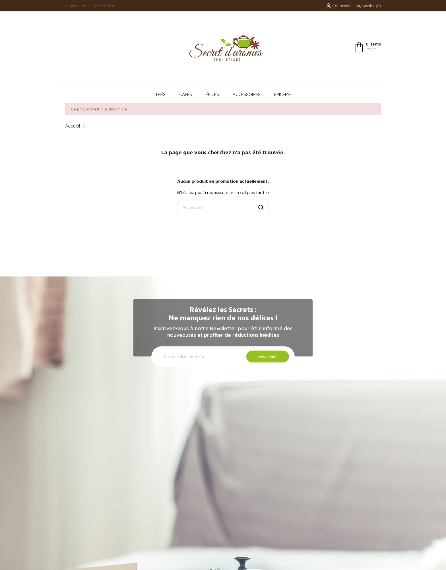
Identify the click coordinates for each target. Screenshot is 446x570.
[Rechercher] (223, 207)
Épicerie (282, 94)
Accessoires (247, 94)
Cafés (185, 94)
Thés (160, 94)
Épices (212, 94)
